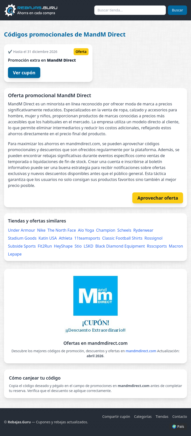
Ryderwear (143, 230)
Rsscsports (157, 246)
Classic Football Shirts (122, 238)
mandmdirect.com (141, 351)
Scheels (124, 230)
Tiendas (162, 416)
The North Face (62, 230)
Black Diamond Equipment (120, 246)
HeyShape (63, 246)
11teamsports (87, 238)
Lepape (15, 254)
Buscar (177, 10)
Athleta (65, 238)
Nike (41, 230)
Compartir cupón (116, 416)
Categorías (143, 416)
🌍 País (178, 426)
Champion (105, 230)
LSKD (88, 246)
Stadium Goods (22, 238)
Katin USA (48, 238)
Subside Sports (22, 246)
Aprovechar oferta (157, 198)
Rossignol (153, 238)
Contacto (179, 416)
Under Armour (21, 230)
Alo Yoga (86, 230)
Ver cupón (24, 73)
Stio (78, 246)
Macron (176, 246)
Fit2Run (45, 246)
